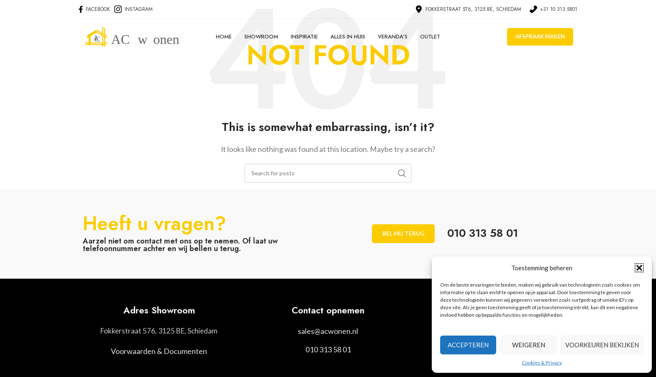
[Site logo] (141, 39)
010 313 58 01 (328, 349)
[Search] (328, 173)
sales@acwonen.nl (328, 331)
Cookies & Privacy (542, 362)
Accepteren (468, 345)
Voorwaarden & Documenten (159, 351)
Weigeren (528, 345)
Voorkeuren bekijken (602, 345)
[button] (639, 268)
